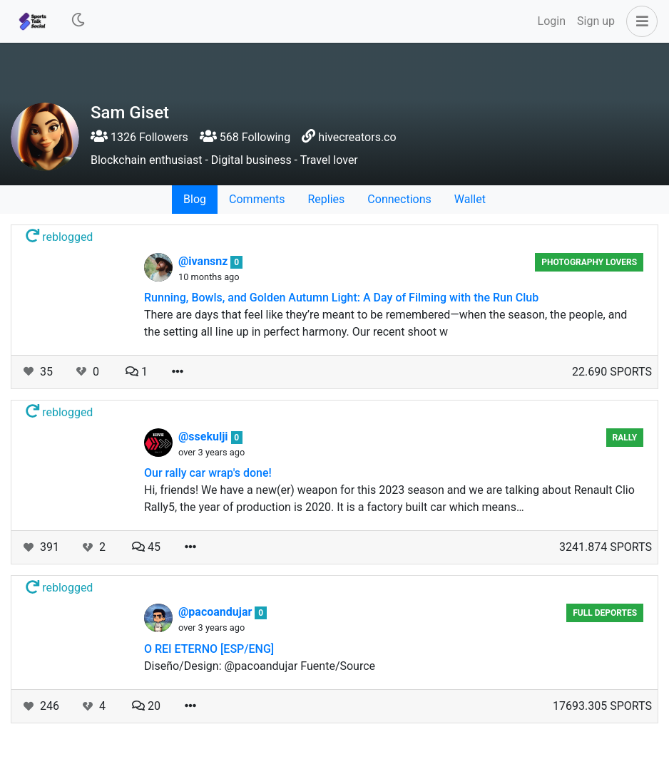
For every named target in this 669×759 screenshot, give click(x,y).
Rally (625, 438)
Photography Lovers (589, 262)
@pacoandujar (216, 612)
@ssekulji (204, 436)
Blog (194, 199)
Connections (399, 199)
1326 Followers (139, 137)
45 (146, 547)
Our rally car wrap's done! (208, 473)
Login (552, 21)
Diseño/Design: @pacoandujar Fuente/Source (259, 666)
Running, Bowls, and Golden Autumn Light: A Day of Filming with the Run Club (341, 297)
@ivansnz (204, 261)
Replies (325, 199)
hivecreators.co (357, 137)
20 (146, 706)
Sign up (596, 21)
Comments (257, 199)
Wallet (470, 199)
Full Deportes (605, 613)
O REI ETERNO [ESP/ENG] (209, 649)
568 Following (245, 137)
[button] (639, 21)
